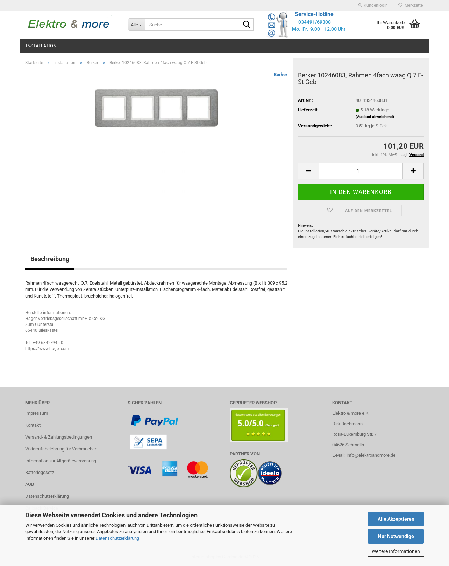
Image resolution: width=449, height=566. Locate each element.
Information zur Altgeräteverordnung (60, 460)
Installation (41, 45)
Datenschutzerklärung (117, 538)
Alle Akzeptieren (396, 519)
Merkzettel (411, 5)
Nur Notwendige (396, 536)
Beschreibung (49, 259)
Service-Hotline (314, 14)
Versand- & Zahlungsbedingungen (58, 437)
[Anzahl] (361, 171)
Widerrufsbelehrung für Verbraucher (60, 449)
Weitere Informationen (396, 551)
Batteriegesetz (39, 472)
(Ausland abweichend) (375, 116)
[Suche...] (136, 24)
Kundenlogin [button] (373, 5)
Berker (280, 74)
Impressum (36, 413)
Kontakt (33, 425)
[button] (308, 171)
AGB (29, 484)
